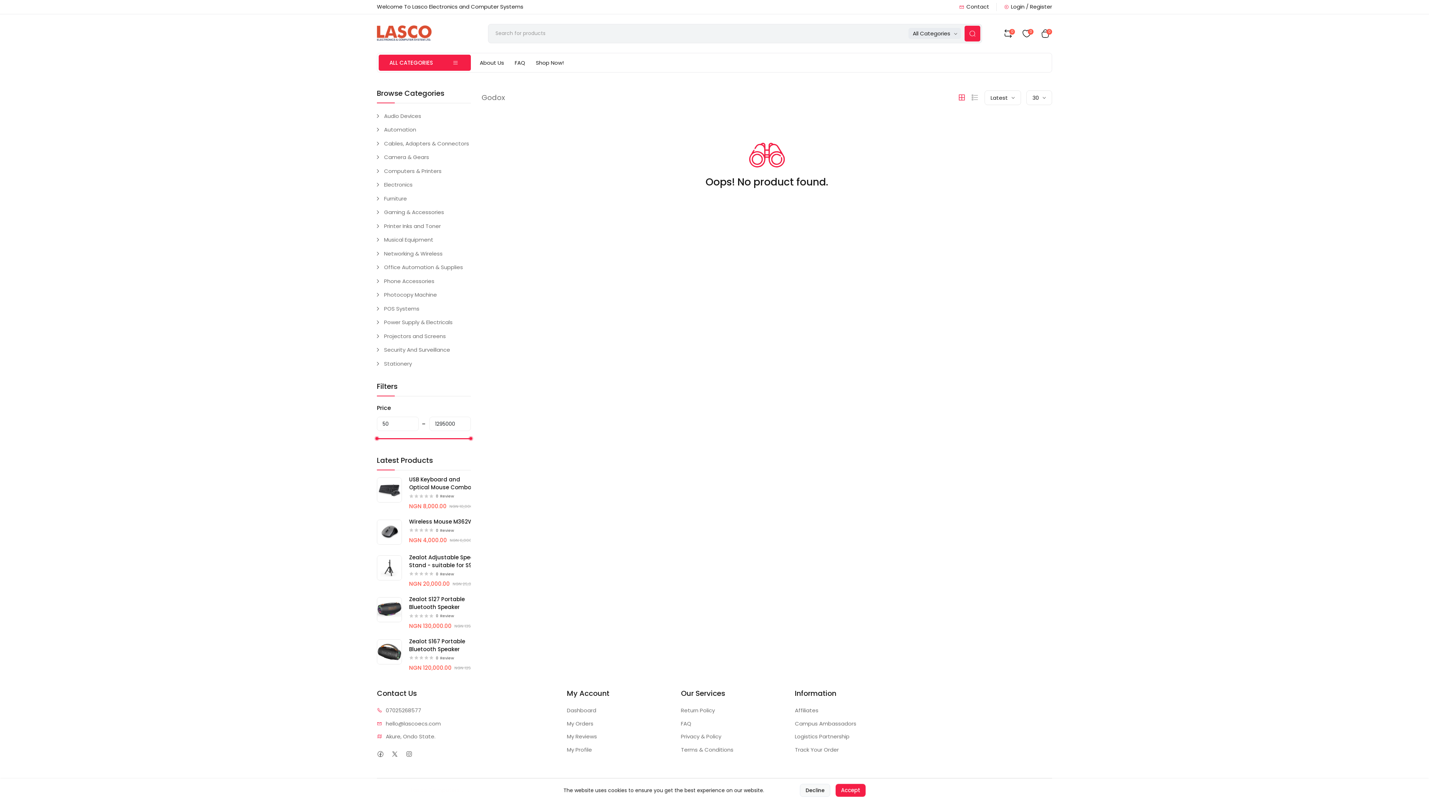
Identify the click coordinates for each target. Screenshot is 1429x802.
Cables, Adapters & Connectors (426, 143)
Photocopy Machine (410, 294)
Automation (400, 129)
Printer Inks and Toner (412, 226)
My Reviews (582, 736)
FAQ (520, 62)
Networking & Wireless (413, 253)
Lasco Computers (435, 790)
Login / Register (1028, 6)
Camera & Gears (406, 157)
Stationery (398, 363)
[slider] (376, 438)
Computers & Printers (413, 171)
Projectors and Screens (415, 336)
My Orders (580, 723)
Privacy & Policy (701, 736)
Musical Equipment (408, 239)
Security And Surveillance (417, 349)
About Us (492, 62)
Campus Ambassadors (825, 723)
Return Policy (698, 710)
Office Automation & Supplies (423, 267)
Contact (974, 6)
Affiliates (806, 710)
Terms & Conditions (707, 749)
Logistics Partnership (822, 736)
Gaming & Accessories (414, 212)
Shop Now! (550, 62)
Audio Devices (402, 116)
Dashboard (581, 710)
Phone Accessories (409, 281)
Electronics (398, 184)
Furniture (395, 198)
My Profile (579, 749)
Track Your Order (817, 749)
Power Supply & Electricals (418, 322)
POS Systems (401, 308)
